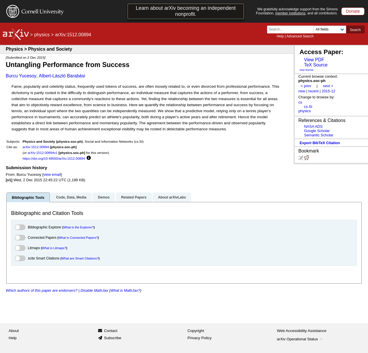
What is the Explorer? (79, 227)
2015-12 (329, 91)
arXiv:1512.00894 (36, 147)
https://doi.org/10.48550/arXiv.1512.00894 (54, 158)
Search (355, 30)
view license (307, 69)
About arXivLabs (172, 197)
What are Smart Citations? (80, 258)
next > (328, 86)
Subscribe (112, 338)
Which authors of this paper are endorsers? (41, 290)
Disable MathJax (94, 290)
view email (52, 174)
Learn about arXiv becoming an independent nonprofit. (186, 11)
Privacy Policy (199, 338)
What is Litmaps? (54, 248)
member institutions (290, 13)
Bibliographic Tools (28, 198)
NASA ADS (313, 126)
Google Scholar (317, 131)
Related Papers (133, 197)
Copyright (195, 331)
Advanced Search (300, 36)
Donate (353, 11)
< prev (306, 86)
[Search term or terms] (292, 29)
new (301, 91)
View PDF (314, 59)
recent (313, 91)
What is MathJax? (125, 290)
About (14, 331)
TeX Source (315, 64)
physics (41, 34)
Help (280, 36)
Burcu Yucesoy (21, 75)
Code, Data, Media (71, 197)
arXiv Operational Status (300, 339)
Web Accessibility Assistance (301, 331)
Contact (111, 331)
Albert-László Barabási (62, 75)
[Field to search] (330, 29)
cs (300, 102)
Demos (104, 197)
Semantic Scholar (319, 135)
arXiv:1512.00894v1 (42, 152)
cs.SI (308, 106)
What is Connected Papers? (78, 237)
